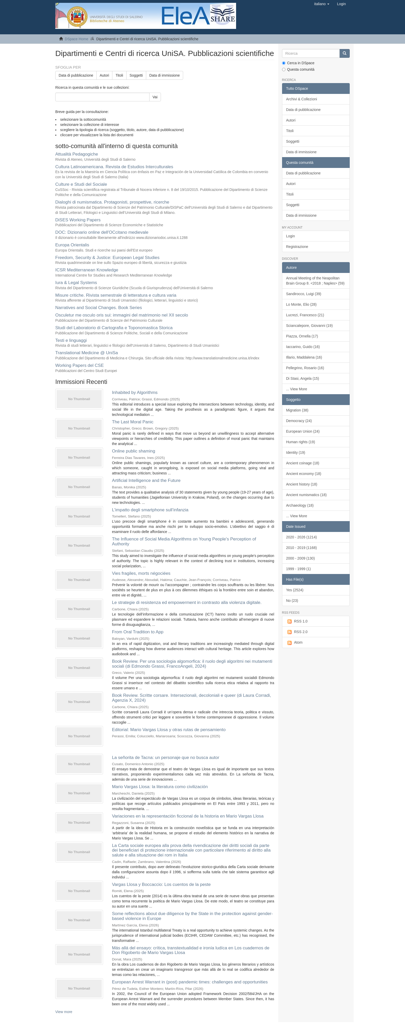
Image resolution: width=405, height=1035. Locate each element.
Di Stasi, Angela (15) (302, 378)
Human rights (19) (300, 442)
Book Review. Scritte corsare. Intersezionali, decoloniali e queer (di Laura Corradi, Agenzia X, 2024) (191, 698)
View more (63, 1012)
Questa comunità (298, 69)
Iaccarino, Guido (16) (303, 347)
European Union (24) (303, 431)
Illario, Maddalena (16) (304, 357)
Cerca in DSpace (298, 63)
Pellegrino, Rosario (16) (305, 368)
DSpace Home (76, 39)
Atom (294, 642)
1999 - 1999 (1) (298, 569)
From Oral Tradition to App (137, 631)
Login (290, 236)
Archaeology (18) (300, 505)
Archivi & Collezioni (301, 99)
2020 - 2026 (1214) (301, 537)
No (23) (292, 601)
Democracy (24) (299, 421)
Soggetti (136, 75)
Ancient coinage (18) (302, 463)
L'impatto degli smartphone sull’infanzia (150, 509)
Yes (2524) (294, 590)
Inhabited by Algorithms (135, 392)
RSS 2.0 (297, 632)
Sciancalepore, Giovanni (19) (309, 326)
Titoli (119, 75)
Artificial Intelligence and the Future (146, 480)
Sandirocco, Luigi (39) (303, 294)
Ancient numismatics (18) (306, 495)
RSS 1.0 (297, 621)
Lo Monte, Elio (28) (301, 304)
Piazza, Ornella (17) (302, 336)
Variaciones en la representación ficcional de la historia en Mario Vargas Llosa (187, 816)
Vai (155, 97)
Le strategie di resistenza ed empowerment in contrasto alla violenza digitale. (186, 602)
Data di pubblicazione (76, 75)
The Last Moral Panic (132, 421)
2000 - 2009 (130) (300, 558)
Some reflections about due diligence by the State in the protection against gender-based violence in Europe (192, 916)
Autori (104, 75)
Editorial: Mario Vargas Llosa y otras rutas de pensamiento (168, 729)
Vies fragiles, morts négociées (141, 573)
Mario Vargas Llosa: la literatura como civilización (160, 786)
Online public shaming (133, 451)
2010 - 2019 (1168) (301, 548)
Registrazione (297, 247)
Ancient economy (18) (303, 474)
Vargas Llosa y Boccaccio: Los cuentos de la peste (161, 884)
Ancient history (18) (301, 484)
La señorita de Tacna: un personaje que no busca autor (165, 757)
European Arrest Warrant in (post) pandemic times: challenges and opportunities (190, 982)
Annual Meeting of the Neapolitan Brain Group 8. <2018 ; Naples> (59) (315, 280)
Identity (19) (295, 452)
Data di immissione (164, 75)
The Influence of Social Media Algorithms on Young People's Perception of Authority (184, 541)
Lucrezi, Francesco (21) (305, 315)
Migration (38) (297, 410)
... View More (296, 389)
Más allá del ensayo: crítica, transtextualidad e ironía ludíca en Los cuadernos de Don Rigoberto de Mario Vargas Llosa (190, 950)
